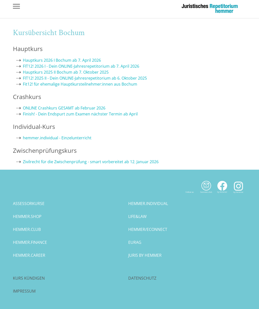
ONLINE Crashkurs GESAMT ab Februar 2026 (64, 108)
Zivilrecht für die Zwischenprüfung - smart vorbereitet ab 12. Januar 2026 (91, 161)
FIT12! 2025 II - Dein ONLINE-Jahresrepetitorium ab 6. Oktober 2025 (85, 78)
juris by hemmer (145, 255)
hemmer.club (27, 229)
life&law (137, 216)
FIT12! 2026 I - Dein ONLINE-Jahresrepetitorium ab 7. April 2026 (81, 66)
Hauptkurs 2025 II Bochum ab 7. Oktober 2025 (66, 72)
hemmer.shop (27, 216)
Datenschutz (142, 278)
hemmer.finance (30, 242)
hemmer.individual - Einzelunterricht (57, 138)
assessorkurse (28, 203)
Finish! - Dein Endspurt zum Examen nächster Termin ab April (80, 114)
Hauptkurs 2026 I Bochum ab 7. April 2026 (62, 60)
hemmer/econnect (147, 229)
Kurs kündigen (29, 278)
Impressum (24, 291)
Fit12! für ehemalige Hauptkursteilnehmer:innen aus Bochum (80, 84)
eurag (134, 242)
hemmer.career (29, 255)
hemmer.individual (148, 203)
